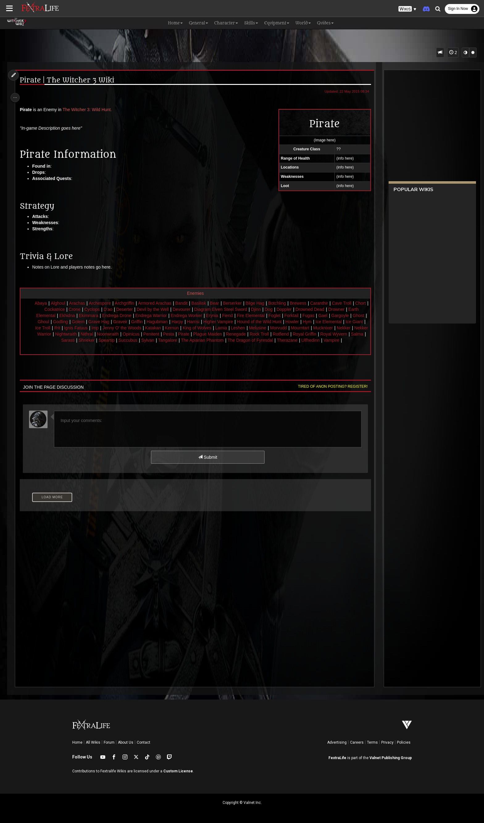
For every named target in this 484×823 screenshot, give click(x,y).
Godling (100, 321)
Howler (332, 321)
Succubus (168, 340)
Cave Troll (348, 303)
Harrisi (233, 321)
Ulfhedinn (351, 340)
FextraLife (337, 758)
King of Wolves (246, 327)
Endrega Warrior (174, 315)
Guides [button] (325, 23)
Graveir (160, 321)
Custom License (178, 771)
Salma (92, 340)
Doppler (296, 309)
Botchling (284, 303)
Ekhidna (91, 315)
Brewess (305, 303)
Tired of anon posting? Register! (329, 393)
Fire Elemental (274, 315)
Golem (118, 321)
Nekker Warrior (95, 334)
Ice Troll (92, 327)
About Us (125, 742)
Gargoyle (49, 321)
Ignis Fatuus (125, 327)
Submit (207, 463)
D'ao (120, 309)
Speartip (147, 340)
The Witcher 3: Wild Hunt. (90, 109)
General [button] (198, 23)
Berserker (239, 303)
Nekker (70, 334)
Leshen (288, 327)
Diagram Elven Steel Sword (233, 309)
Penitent (210, 334)
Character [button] (226, 23)
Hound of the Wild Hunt (299, 321)
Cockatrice (67, 309)
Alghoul (65, 303)
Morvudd (328, 327)
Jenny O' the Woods (171, 327)
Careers (357, 742)
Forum (109, 742)
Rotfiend (340, 334)
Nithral (145, 334)
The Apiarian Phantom (242, 340)
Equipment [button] (276, 23)
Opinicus (189, 334)
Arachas (84, 303)
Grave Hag (138, 321)
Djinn (268, 309)
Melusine (307, 327)
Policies (404, 742)
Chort (48, 309)
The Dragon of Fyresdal (290, 340)
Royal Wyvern (68, 340)
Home (77, 742)
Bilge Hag (261, 303)
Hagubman (197, 321)
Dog (281, 309)
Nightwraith (124, 334)
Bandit (188, 303)
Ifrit (107, 327)
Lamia (271, 327)
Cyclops (104, 309)
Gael (346, 315)
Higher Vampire (258, 321)
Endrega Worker (210, 315)
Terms (372, 742)
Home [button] (175, 23)
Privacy (387, 742)
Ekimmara (112, 315)
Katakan (203, 327)
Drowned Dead (322, 309)
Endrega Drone (140, 315)
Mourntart (349, 327)
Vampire (200, 346)
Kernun (221, 327)
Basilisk (205, 303)
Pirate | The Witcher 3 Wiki (70, 80)
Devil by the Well (165, 309)
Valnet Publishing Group (390, 758)
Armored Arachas (161, 303)
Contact (143, 742)
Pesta (227, 334)
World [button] (303, 23)
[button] (407, 9)
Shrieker (127, 340)
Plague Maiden (266, 334)
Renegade (295, 334)
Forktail (315, 315)
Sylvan (188, 340)
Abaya (47, 303)
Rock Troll (318, 334)
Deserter (137, 309)
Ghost (68, 321)
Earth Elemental (63, 315)
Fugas (332, 315)
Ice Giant (72, 327)
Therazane (327, 340)
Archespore (107, 303)
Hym (347, 321)
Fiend (251, 315)
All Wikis (93, 742)
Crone (87, 309)
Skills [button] (251, 23)
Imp (144, 327)
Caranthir (326, 303)
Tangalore (208, 340)
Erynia (236, 315)
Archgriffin (131, 303)
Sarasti (108, 340)
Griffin (177, 321)
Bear (221, 303)
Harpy (217, 321)
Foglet (298, 315)
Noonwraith (166, 334)
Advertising (337, 742)
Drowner (349, 309)
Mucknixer (50, 334)
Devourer (194, 309)
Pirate (242, 334)
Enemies (194, 293)
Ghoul (83, 321)
